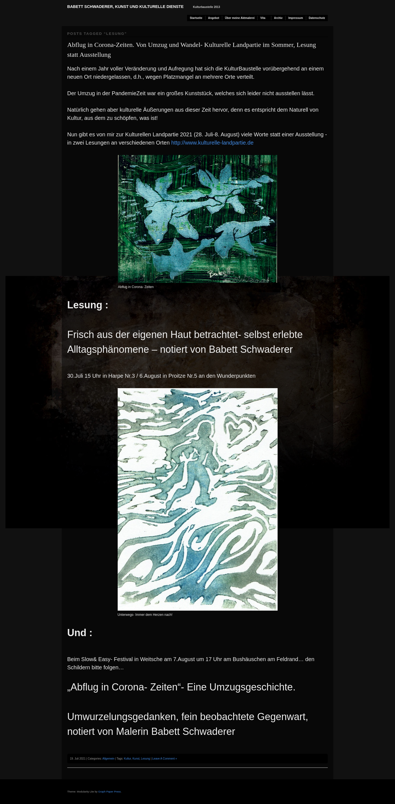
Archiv (278, 17)
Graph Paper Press (109, 791)
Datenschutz (317, 17)
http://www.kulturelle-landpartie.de (212, 143)
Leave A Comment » (164, 758)
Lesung (145, 758)
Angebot (213, 17)
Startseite (196, 17)
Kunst (136, 758)
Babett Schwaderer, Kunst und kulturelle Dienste (125, 6)
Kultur (127, 758)
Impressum (295, 17)
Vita (262, 17)
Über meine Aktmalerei (240, 17)
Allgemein (108, 758)
